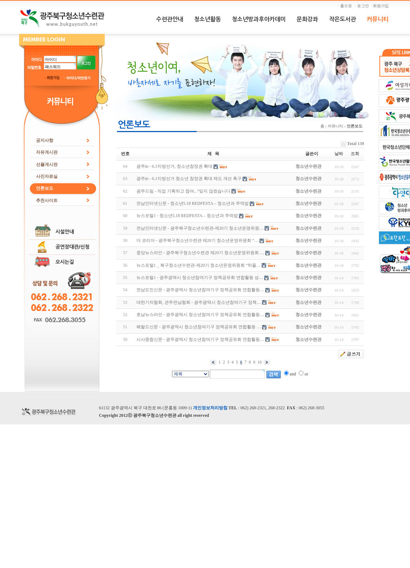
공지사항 (44, 140)
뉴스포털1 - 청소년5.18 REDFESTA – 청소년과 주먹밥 (187, 215)
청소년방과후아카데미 (259, 19)
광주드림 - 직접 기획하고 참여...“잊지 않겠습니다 (183, 191)
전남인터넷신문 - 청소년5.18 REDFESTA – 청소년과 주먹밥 (192, 203)
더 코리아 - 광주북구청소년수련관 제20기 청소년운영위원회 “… (197, 240)
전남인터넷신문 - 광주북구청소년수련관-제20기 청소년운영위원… (199, 228)
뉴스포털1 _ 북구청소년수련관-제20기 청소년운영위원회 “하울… (198, 265)
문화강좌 (307, 19)
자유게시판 (47, 152)
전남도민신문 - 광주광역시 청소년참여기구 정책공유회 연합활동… (200, 289)
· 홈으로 (346, 6)
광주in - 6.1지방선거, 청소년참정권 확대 (174, 166)
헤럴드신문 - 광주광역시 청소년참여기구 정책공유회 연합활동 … (198, 326)
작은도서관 (342, 19)
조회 (355, 153)
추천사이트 (47, 200)
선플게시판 (47, 164)
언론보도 (44, 188)
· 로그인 (363, 6)
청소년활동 (207, 19)
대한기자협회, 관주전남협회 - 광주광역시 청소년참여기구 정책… (198, 302)
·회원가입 (381, 6)
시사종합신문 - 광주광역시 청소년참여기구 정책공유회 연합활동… (200, 339)
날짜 (338, 153)
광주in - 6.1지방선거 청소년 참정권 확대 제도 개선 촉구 (189, 178)
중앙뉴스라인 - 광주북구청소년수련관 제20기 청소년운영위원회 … (200, 252)
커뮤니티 (377, 19)
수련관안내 (169, 19)
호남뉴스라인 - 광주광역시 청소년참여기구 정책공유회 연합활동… (200, 314)
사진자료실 (47, 176)
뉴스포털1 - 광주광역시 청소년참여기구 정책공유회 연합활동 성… (199, 277)
